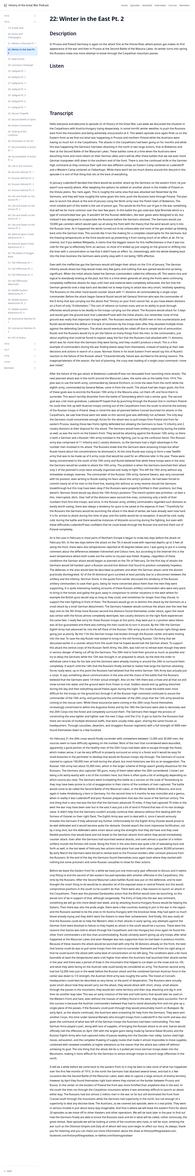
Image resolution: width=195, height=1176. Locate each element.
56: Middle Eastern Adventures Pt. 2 (18, 301)
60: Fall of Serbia (16, 337)
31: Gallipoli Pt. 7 (17, 107)
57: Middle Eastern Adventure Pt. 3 (18, 311)
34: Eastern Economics (20, 125)
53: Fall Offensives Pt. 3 (20, 274)
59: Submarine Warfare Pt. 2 (22, 330)
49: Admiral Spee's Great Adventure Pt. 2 (21, 245)
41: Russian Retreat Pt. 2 (21, 178)
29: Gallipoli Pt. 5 (17, 95)
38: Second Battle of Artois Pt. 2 (22, 158)
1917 (20, 349)
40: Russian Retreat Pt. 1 (21, 172)
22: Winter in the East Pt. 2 (21, 51)
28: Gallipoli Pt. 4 (17, 89)
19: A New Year (16, 27)
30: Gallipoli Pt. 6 (17, 101)
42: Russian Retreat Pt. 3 (21, 184)
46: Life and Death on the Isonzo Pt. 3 (21, 217)
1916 (20, 343)
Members (20, 367)
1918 (20, 355)
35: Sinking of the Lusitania (17, 133)
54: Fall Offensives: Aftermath (18, 282)
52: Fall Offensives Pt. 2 (20, 268)
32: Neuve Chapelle (18, 113)
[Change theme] (21, 1171)
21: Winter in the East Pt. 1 (22, 43)
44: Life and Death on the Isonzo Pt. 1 (21, 198)
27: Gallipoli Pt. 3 (17, 83)
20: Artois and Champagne (15, 35)
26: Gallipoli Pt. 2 (17, 77)
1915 (20, 21)
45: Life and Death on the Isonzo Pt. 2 (21, 207)
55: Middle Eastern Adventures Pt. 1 (18, 292)
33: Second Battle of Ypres (22, 119)
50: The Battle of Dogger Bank (21, 255)
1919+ (20, 361)
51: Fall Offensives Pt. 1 (20, 262)
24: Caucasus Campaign (20, 65)
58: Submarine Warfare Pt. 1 (22, 320)
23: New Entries (16, 58)
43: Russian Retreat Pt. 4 (21, 190)
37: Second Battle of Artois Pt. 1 (22, 148)
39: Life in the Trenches (20, 166)
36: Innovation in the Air (21, 141)
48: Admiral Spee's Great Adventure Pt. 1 (21, 236)
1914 (20, 15)
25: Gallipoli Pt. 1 (17, 71)
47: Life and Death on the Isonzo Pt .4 (21, 226)
